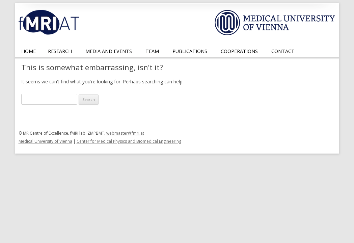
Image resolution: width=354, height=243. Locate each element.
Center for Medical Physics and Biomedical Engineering (129, 141)
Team (152, 51)
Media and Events (108, 51)
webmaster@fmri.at (125, 133)
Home (28, 51)
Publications (189, 51)
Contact (283, 51)
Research (60, 51)
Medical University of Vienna (45, 141)
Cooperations (239, 51)
